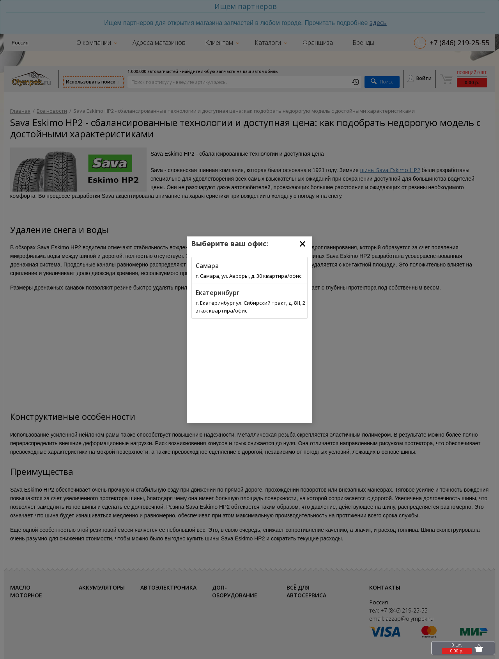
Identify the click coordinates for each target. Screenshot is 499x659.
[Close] (302, 243)
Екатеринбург (217, 292)
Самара (207, 265)
